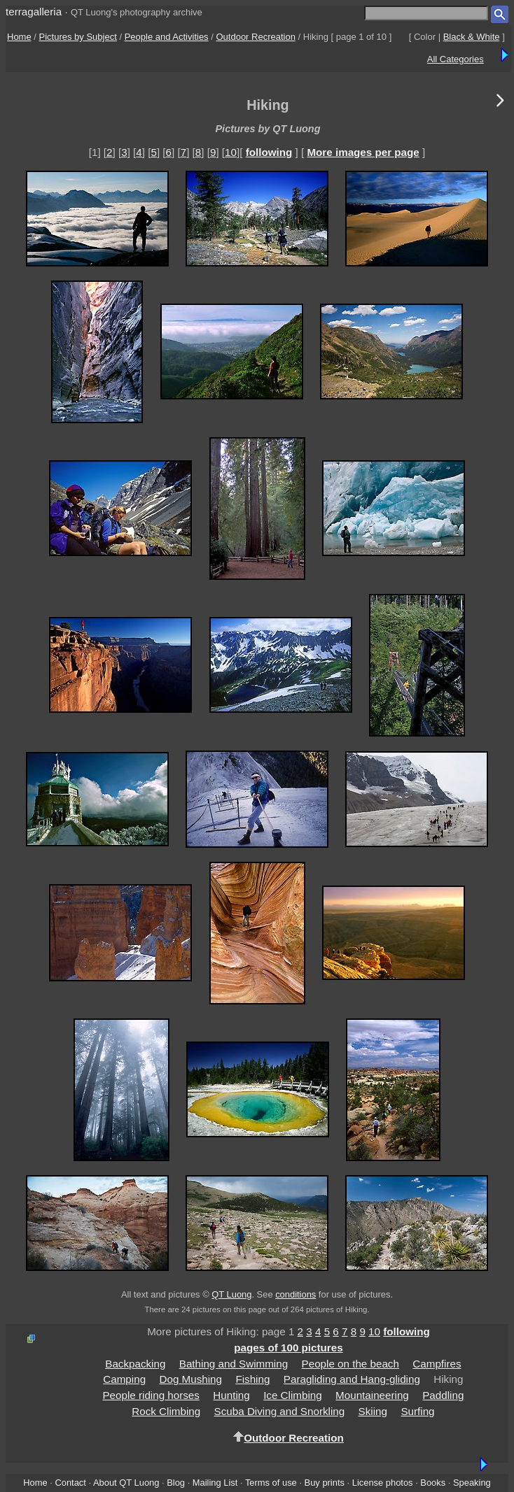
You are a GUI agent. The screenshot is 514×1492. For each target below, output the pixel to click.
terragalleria (34, 11)
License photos (382, 1482)
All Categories (455, 59)
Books (432, 1482)
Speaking (472, 1482)
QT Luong (231, 1294)
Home (19, 36)
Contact (70, 1482)
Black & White (471, 36)
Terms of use (271, 1482)
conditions (295, 1294)
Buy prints (325, 1482)
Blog (176, 1482)
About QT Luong (126, 1482)
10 (231, 152)
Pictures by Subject (78, 36)
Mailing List (215, 1482)
